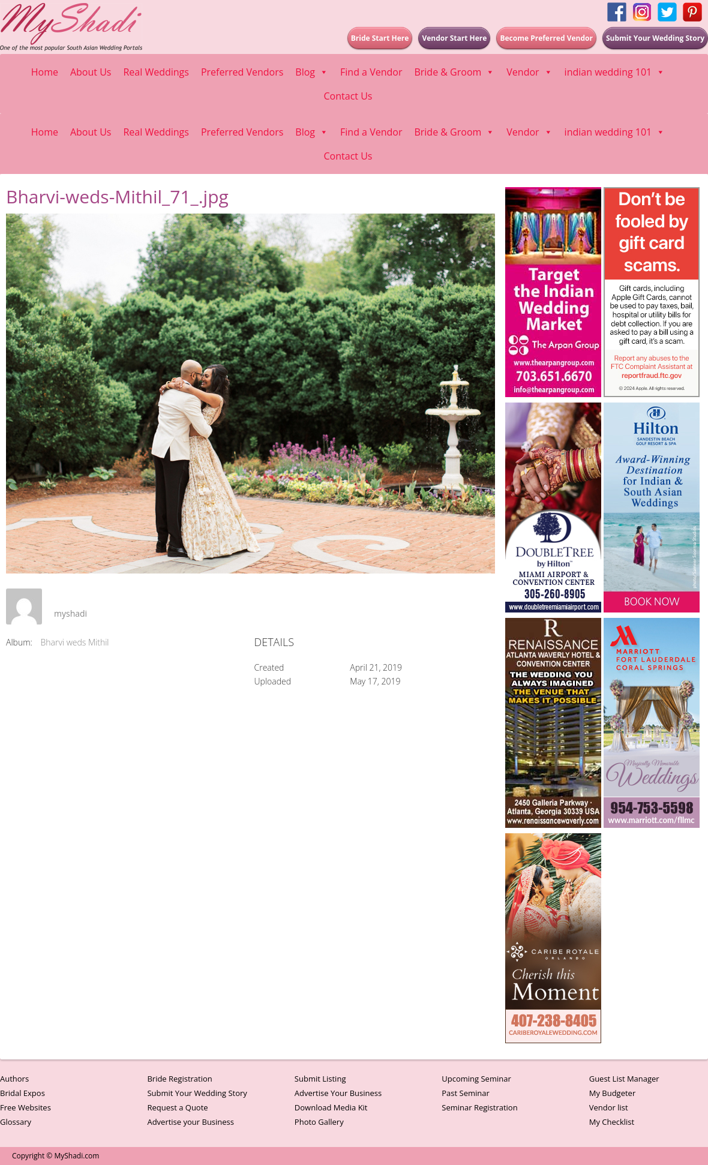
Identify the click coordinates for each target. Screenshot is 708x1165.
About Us (91, 72)
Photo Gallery (319, 1121)
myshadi (70, 613)
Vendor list (608, 1107)
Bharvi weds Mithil (75, 642)
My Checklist (612, 1121)
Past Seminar (466, 1093)
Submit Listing (320, 1078)
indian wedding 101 (615, 72)
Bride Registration (179, 1078)
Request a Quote (177, 1107)
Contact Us (348, 96)
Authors (14, 1078)
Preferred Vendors (242, 72)
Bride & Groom (454, 72)
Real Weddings (155, 72)
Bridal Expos (22, 1093)
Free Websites (25, 1107)
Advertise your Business (190, 1121)
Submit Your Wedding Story (197, 1093)
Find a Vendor (371, 72)
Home (44, 72)
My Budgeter (612, 1093)
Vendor (529, 72)
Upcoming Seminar (476, 1078)
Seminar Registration (479, 1107)
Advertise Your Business (338, 1093)
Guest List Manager (624, 1078)
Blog (311, 72)
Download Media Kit (331, 1107)
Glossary (15, 1121)
